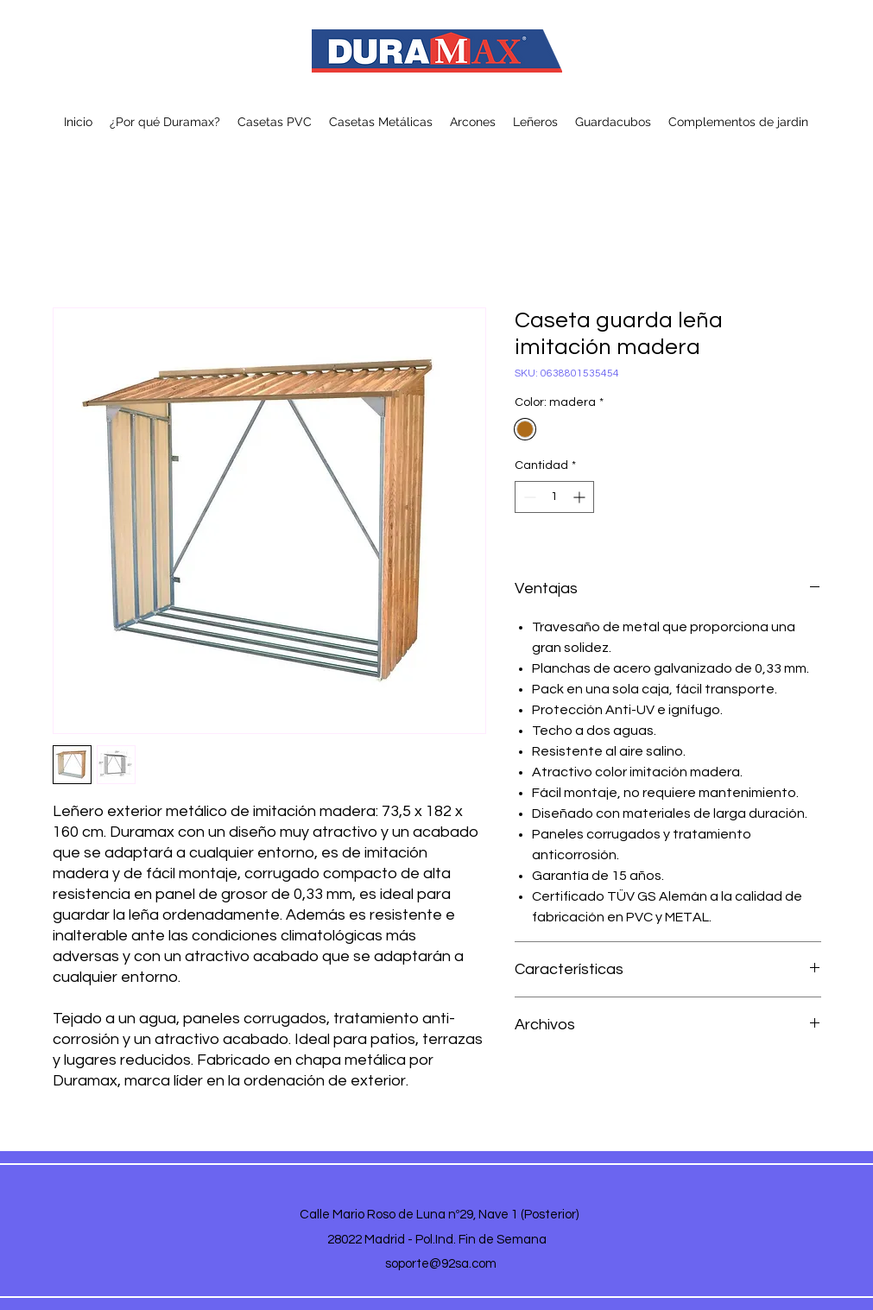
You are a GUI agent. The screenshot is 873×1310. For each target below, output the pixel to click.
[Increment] (580, 497)
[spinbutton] (554, 497)
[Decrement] (528, 497)
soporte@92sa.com (441, 1263)
